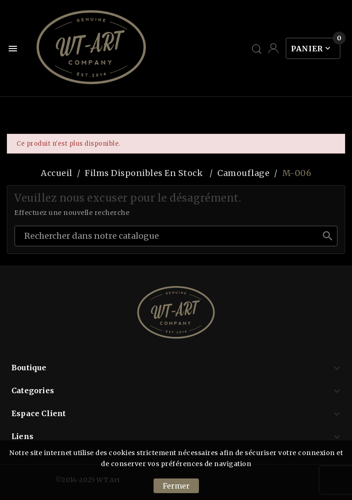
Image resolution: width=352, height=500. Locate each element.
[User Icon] (273, 48)
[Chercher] (167, 235)
